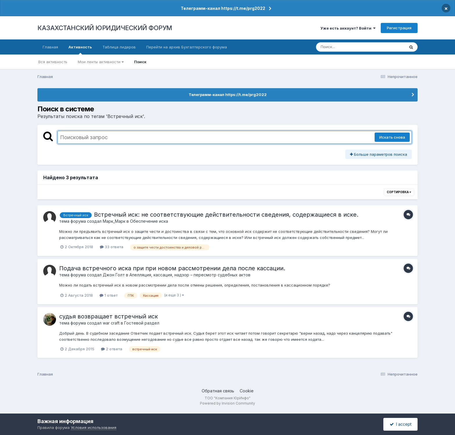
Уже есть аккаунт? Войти (347, 28)
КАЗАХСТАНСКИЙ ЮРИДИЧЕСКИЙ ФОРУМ (104, 28)
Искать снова (392, 137)
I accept (400, 424)
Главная (50, 47)
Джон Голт (114, 274)
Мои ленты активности (101, 61)
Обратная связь (218, 390)
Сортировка (399, 192)
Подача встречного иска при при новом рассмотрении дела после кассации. (172, 268)
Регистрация (399, 28)
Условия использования (93, 427)
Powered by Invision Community (227, 403)
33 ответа (111, 246)
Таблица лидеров (119, 47)
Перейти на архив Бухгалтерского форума (186, 47)
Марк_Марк (114, 221)
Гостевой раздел (141, 322)
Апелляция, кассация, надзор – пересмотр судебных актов (189, 274)
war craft (111, 322)
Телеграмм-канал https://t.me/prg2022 (223, 8)
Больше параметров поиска (378, 154)
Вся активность (52, 61)
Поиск (140, 61)
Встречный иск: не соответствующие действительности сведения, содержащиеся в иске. (226, 214)
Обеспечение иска (149, 221)
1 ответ (109, 295)
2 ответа (111, 349)
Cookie (247, 390)
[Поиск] (349, 47)
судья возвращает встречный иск (108, 316)
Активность (80, 50)
